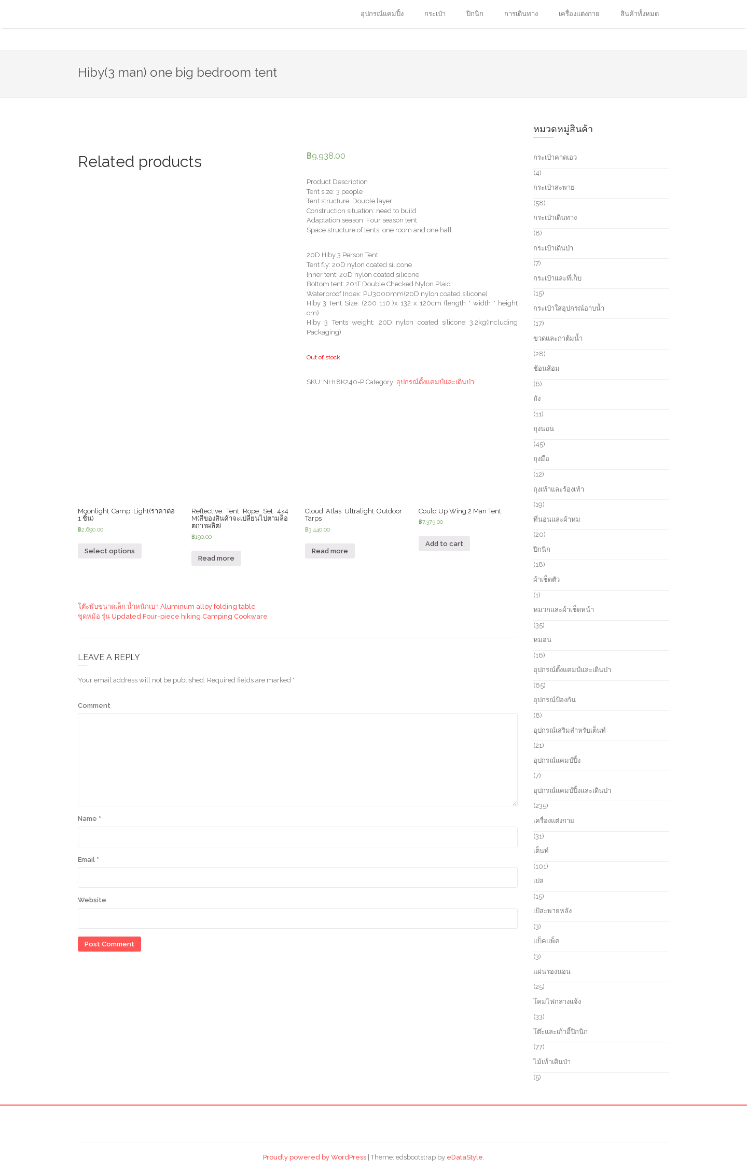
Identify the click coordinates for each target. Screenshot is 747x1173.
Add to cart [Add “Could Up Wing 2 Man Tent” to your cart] (444, 544)
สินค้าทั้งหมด (639, 14)
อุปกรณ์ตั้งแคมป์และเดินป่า (435, 382)
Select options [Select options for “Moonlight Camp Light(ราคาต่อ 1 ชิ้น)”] (110, 551)
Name (89, 818)
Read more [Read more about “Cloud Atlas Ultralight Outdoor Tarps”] (330, 551)
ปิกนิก (474, 14)
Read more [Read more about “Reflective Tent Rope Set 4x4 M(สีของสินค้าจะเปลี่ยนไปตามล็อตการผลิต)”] (216, 558)
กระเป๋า (435, 14)
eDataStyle (465, 1157)
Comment (94, 705)
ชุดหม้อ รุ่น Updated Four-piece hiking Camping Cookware (173, 616)
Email (88, 859)
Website (92, 900)
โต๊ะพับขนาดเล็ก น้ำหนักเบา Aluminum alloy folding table (167, 606)
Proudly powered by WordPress (314, 1157)
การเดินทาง (521, 14)
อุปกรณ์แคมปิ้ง (382, 14)
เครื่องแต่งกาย (579, 14)
